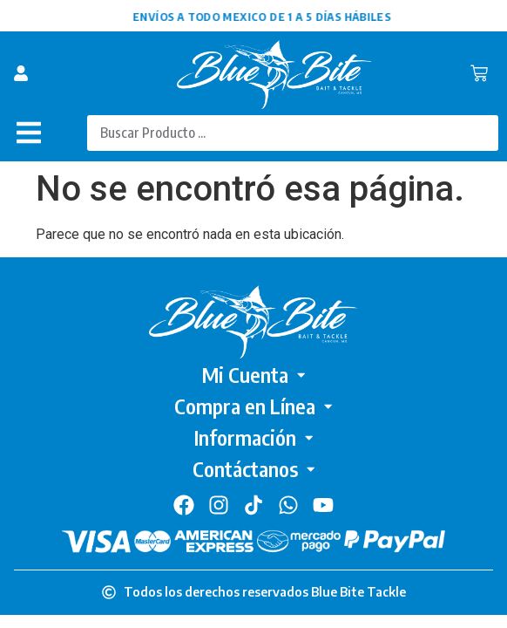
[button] (28, 133)
